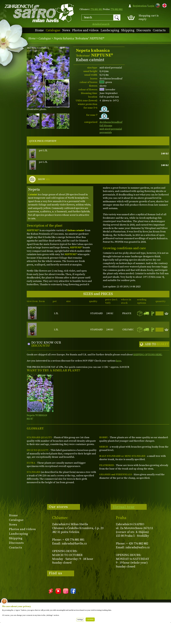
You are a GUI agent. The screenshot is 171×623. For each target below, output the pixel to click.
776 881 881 (96, 9)
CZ (157, 5)
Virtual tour (124, 507)
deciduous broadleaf (111, 122)
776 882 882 (117, 9)
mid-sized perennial (111, 128)
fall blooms (106, 125)
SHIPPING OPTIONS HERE (147, 354)
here (118, 360)
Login (151, 5)
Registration (139, 5)
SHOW (44, 179)
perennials (106, 132)
